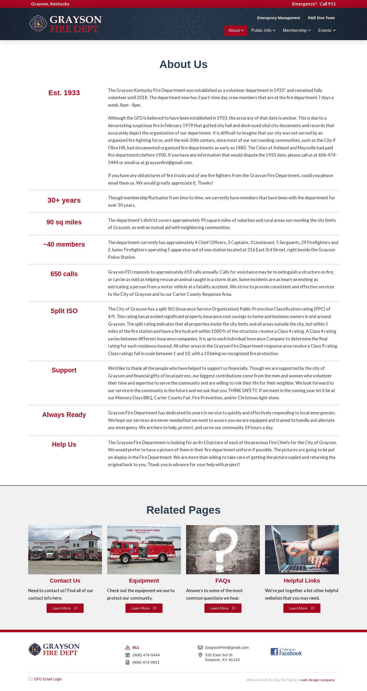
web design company (317, 680)
